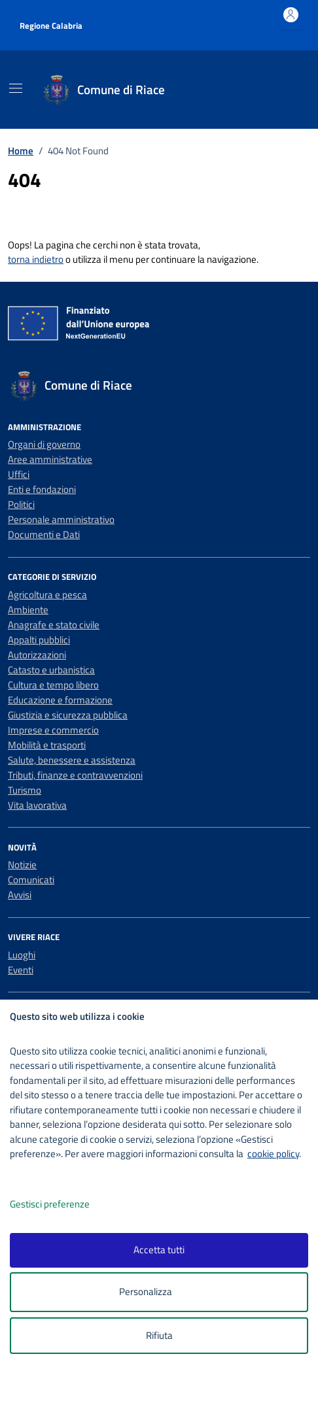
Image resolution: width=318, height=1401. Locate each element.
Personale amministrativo (61, 519)
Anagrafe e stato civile (53, 624)
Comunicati (31, 879)
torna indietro (35, 259)
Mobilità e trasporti (47, 744)
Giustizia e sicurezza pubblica (68, 714)
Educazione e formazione (60, 699)
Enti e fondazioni (42, 489)
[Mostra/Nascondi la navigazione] (16, 88)
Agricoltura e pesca (47, 594)
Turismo (24, 790)
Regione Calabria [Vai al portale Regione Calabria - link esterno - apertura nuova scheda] (51, 25)
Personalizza (159, 1292)
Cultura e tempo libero (53, 684)
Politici (21, 504)
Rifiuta (159, 1335)
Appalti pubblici (39, 639)
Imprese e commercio (53, 729)
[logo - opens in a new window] (164, 1382)
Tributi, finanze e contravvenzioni (75, 775)
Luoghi (21, 954)
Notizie (22, 864)
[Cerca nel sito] (283, 90)
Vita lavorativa (37, 805)
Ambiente (28, 609)
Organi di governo (44, 444)
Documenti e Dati (44, 534)
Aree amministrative (50, 459)
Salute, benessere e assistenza (71, 760)
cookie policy (273, 1153)
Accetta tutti (159, 1249)
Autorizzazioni (37, 654)
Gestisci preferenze (63, 1204)
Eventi (20, 969)
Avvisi (19, 894)
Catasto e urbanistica (51, 669)
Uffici (18, 474)
